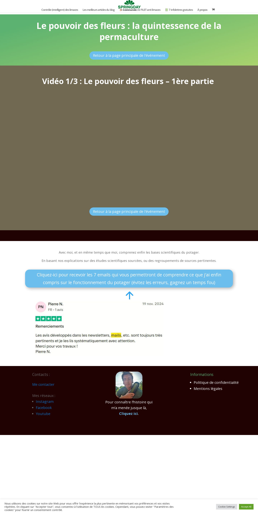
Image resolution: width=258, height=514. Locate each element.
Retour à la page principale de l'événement (129, 55)
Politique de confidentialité (216, 382)
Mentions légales (208, 388)
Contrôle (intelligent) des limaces (59, 9)
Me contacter (43, 384)
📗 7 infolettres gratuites (179, 9)
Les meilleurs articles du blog (98, 9)
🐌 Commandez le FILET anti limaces (139, 9)
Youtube (43, 413)
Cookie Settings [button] (226, 506)
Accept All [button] (246, 506)
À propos (202, 9)
